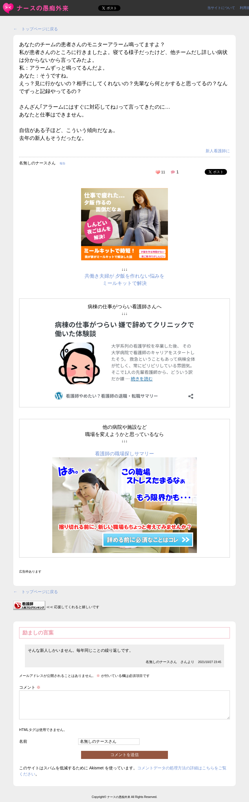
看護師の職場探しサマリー (124, 453)
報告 (62, 163)
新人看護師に (218, 150)
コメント (30, 687)
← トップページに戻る (35, 29)
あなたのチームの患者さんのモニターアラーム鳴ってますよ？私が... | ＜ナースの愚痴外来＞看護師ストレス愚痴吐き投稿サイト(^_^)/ (36, 8)
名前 (23, 741)
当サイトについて (221, 8)
